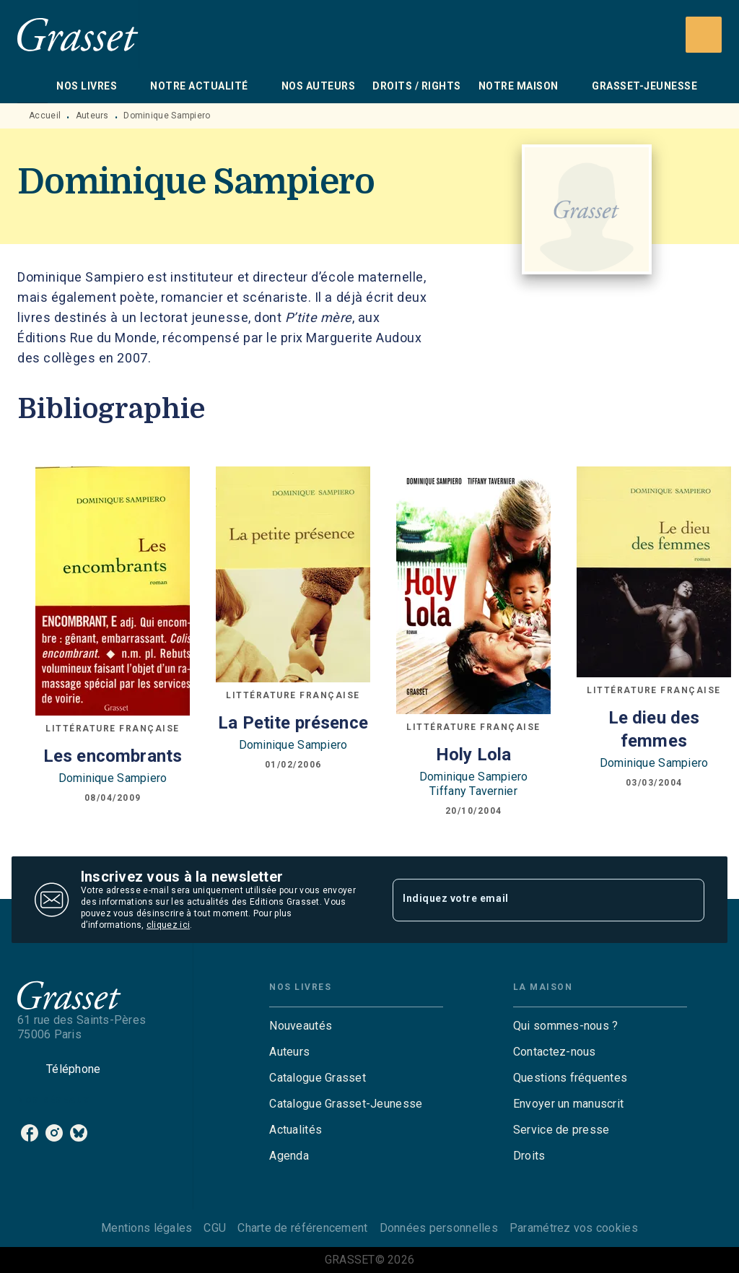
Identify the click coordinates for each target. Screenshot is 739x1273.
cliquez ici (168, 925)
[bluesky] (78, 1133)
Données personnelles (439, 1228)
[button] (356, 1026)
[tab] (32, 86)
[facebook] (29, 1133)
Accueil (45, 115)
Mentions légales (146, 1228)
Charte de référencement (302, 1228)
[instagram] (54, 1133)
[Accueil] (78, 34)
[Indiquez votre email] (530, 900)
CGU (215, 1228)
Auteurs (92, 115)
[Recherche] (704, 35)
